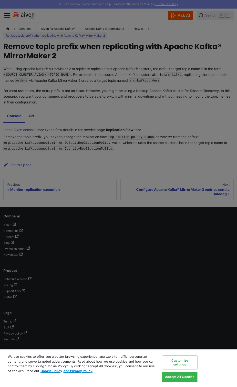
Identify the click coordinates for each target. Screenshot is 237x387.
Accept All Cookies (179, 377)
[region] (118, 368)
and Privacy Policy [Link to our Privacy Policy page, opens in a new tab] (78, 371)
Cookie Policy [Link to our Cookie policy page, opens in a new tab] (51, 371)
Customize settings (179, 362)
